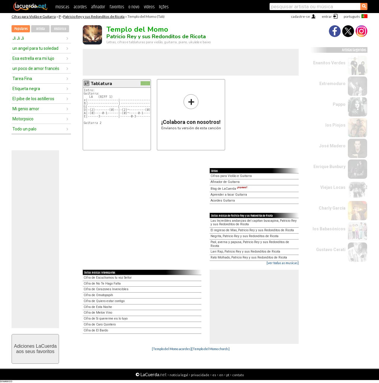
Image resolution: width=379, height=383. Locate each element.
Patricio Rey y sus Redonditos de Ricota (94, 16)
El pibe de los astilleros (33, 98)
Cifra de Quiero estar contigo (104, 301)
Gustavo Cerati (330, 249)
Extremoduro (332, 83)
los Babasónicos (329, 228)
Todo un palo (24, 129)
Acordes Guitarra (223, 200)
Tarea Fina (22, 78)
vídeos (149, 7)
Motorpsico (23, 119)
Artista (40, 29)
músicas (62, 7)
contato (238, 375)
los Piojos (335, 125)
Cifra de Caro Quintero (100, 324)
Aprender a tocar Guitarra (229, 195)
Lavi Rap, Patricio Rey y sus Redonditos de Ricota (245, 251)
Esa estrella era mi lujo (33, 58)
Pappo (339, 104)
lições (163, 7)
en (221, 375)
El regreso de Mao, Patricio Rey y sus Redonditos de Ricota (252, 230)
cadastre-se (300, 16)
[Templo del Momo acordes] (172, 349)
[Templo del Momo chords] (211, 349)
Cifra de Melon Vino (98, 313)
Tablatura (101, 84)
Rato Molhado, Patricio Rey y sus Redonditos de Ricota (249, 257)
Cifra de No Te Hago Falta (102, 283)
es (214, 375)
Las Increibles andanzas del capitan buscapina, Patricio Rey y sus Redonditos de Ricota (254, 222)
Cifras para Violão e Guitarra (34, 16)
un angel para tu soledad (35, 48)
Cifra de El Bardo (96, 330)
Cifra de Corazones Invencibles (106, 289)
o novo (133, 7)
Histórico (60, 29)
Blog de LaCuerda (229, 189)
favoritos (116, 7)
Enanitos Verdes (329, 62)
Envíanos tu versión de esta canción (191, 111)
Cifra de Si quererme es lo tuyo (106, 318)
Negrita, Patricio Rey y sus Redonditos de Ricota (244, 236)
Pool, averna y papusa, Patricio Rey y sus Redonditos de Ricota (250, 244)
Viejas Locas (332, 187)
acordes (80, 7)
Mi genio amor (25, 108)
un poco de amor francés (35, 68)
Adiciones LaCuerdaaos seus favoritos (35, 349)
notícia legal (179, 375)
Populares (21, 29)
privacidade (200, 375)
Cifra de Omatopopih (98, 295)
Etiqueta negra (26, 88)
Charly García (332, 208)
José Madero (332, 145)
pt (227, 375)
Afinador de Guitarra (225, 182)
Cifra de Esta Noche (98, 307)
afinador (98, 7)
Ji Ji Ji (18, 38)
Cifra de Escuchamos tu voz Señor (108, 278)
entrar (327, 16)
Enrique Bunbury (329, 166)
